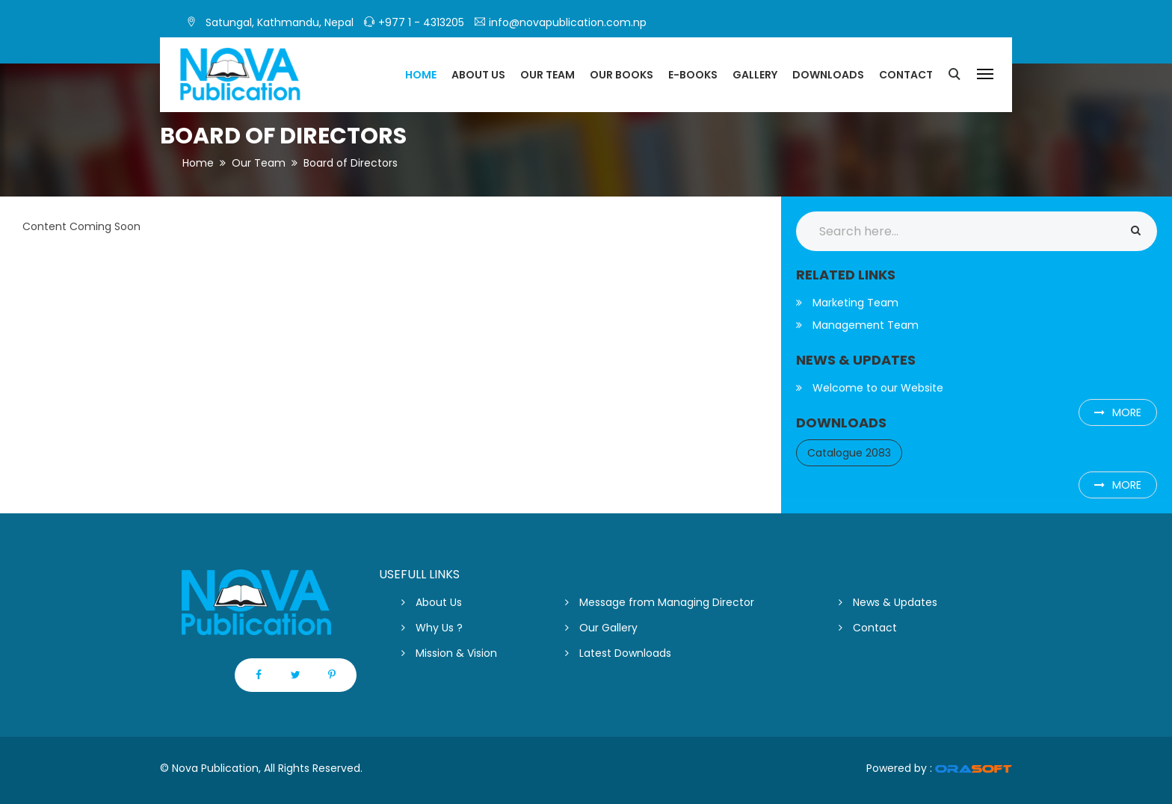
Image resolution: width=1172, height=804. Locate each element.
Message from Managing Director (659, 602)
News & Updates (888, 602)
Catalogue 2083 (849, 452)
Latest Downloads (618, 653)
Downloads (828, 74)
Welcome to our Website (869, 387)
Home (421, 74)
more (1117, 412)
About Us (431, 602)
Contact (906, 74)
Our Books (621, 74)
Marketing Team (847, 302)
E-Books (693, 74)
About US (478, 74)
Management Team (857, 325)
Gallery (754, 74)
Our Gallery (601, 627)
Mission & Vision (449, 653)
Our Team (547, 74)
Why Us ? (432, 627)
